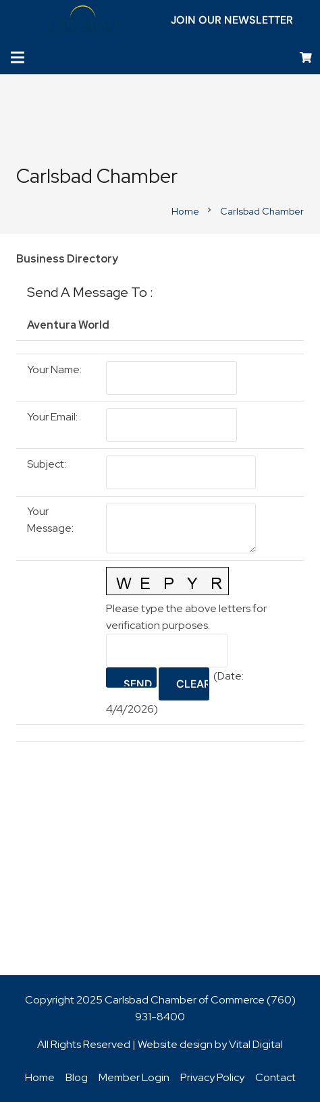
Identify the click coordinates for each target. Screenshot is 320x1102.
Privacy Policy (212, 1077)
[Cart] (306, 58)
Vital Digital (256, 1044)
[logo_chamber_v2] (82, 20)
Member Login (134, 1077)
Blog (76, 1077)
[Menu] (17, 57)
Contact (275, 1077)
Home (40, 1077)
